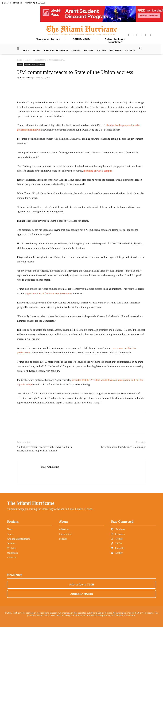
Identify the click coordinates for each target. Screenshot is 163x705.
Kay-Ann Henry (26, 78)
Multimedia (12, 631)
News (27, 60)
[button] (140, 48)
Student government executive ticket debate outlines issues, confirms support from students (44, 527)
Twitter (116, 616)
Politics (41, 65)
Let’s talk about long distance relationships (123, 525)
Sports (10, 612)
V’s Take (11, 626)
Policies (63, 616)
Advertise (63, 607)
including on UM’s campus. (97, 248)
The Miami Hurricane (30, 581)
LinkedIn (117, 626)
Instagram (118, 612)
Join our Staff (65, 612)
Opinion (11, 621)
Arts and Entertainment (18, 616)
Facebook (118, 607)
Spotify (117, 631)
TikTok (116, 621)
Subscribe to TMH (81, 662)
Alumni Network (81, 671)
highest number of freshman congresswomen (49, 371)
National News (40, 60)
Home (19, 60)
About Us (11, 635)
